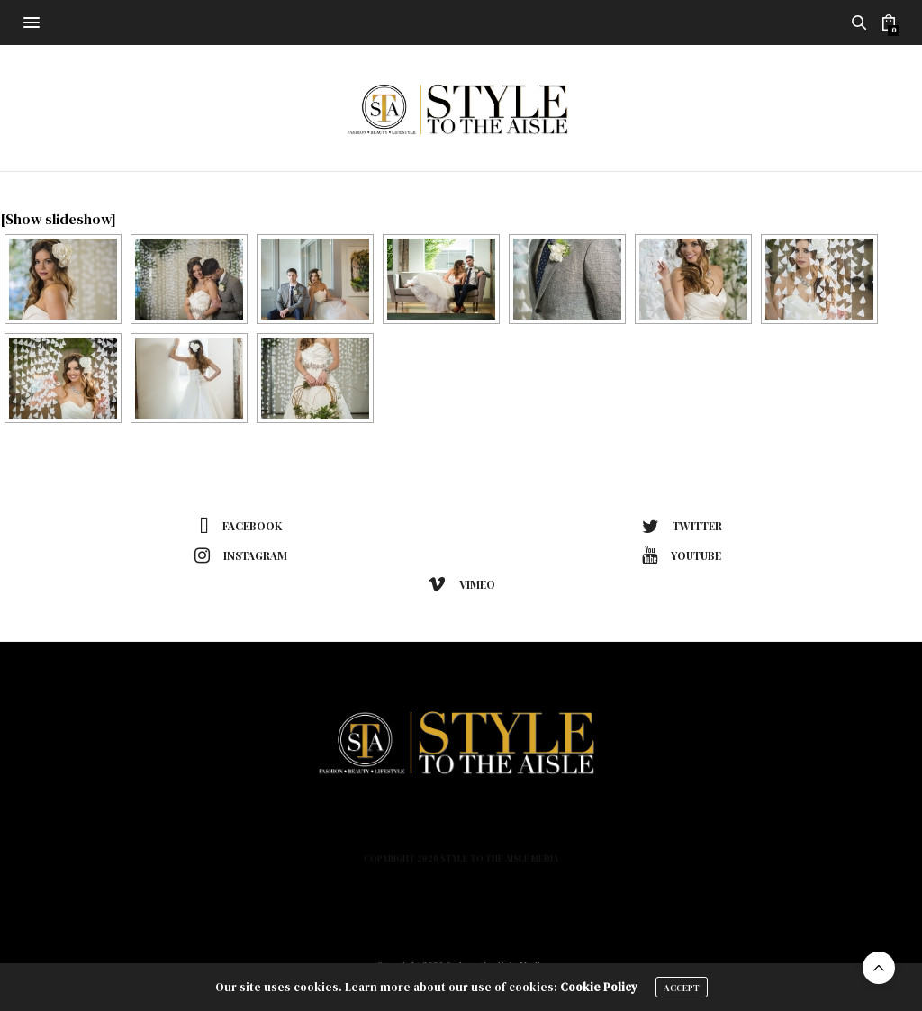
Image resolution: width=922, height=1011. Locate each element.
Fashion (303, 827)
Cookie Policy (598, 987)
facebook (241, 527)
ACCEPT (682, 987)
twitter (682, 527)
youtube (681, 555)
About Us (507, 827)
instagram (240, 555)
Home (243, 827)
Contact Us (660, 827)
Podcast (579, 827)
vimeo (461, 584)
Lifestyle (433, 827)
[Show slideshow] (58, 219)
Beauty (366, 827)
